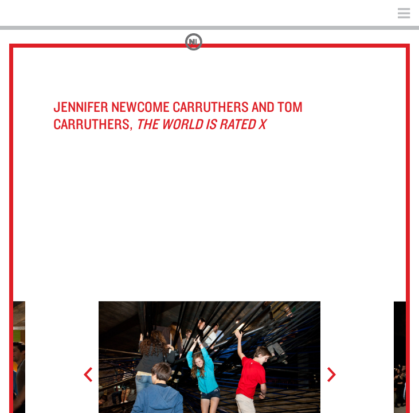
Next (326, 375)
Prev (93, 375)
